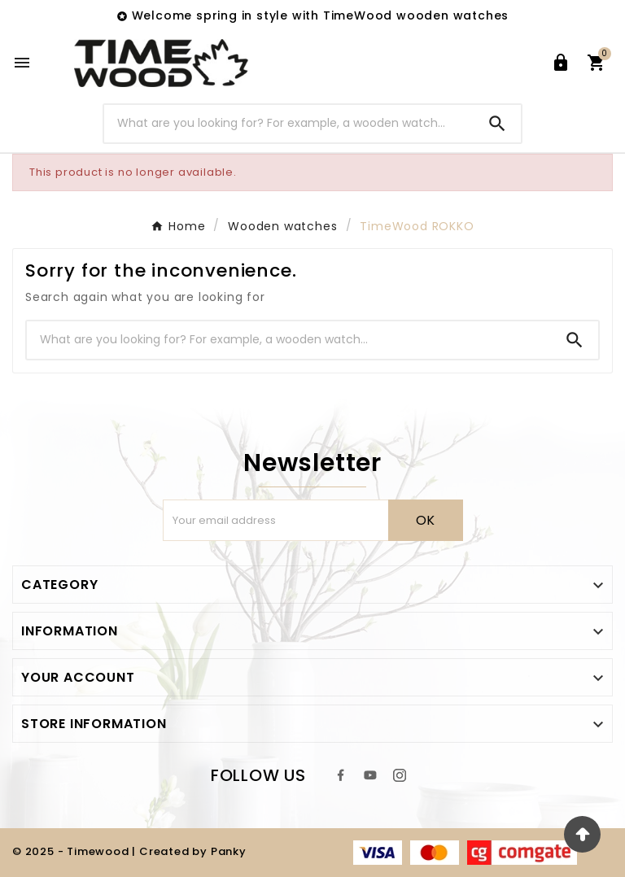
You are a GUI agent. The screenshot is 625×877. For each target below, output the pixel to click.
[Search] (289, 123)
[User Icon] (560, 62)
